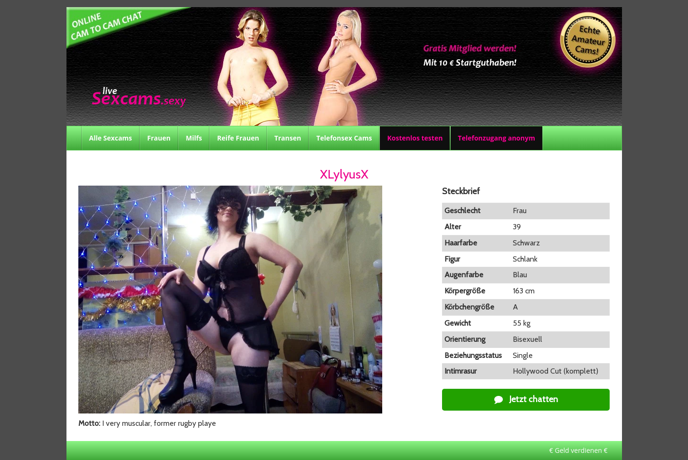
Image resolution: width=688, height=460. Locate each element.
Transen (288, 137)
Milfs (194, 137)
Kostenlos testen (415, 137)
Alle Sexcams (110, 137)
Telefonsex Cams (344, 137)
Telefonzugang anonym (496, 137)
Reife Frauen (238, 137)
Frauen (158, 137)
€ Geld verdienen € (578, 450)
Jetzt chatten (526, 399)
